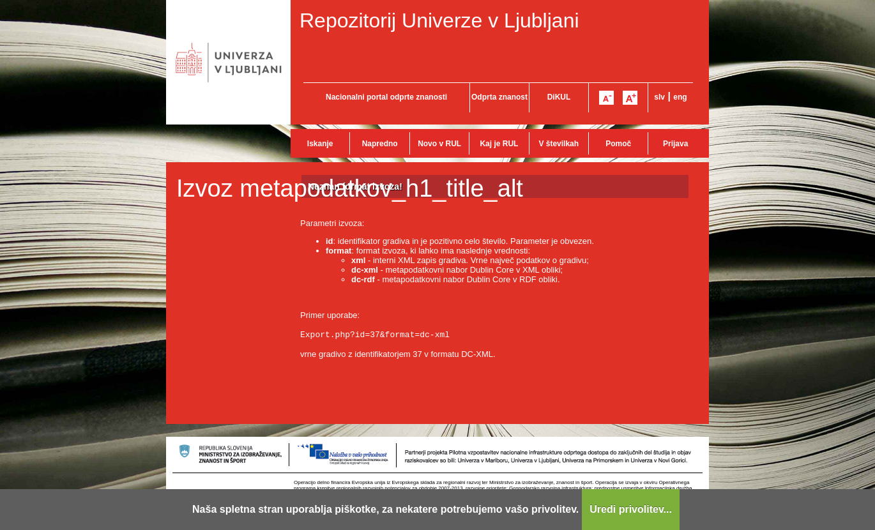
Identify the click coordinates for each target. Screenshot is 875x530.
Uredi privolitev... (631, 509)
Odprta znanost (499, 97)
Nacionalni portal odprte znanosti (386, 97)
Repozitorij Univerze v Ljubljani (439, 20)
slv (659, 97)
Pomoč (618, 143)
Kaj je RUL (499, 143)
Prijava (675, 143)
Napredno (380, 143)
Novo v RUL (439, 143)
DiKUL (559, 97)
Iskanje (320, 143)
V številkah (558, 143)
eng (680, 97)
